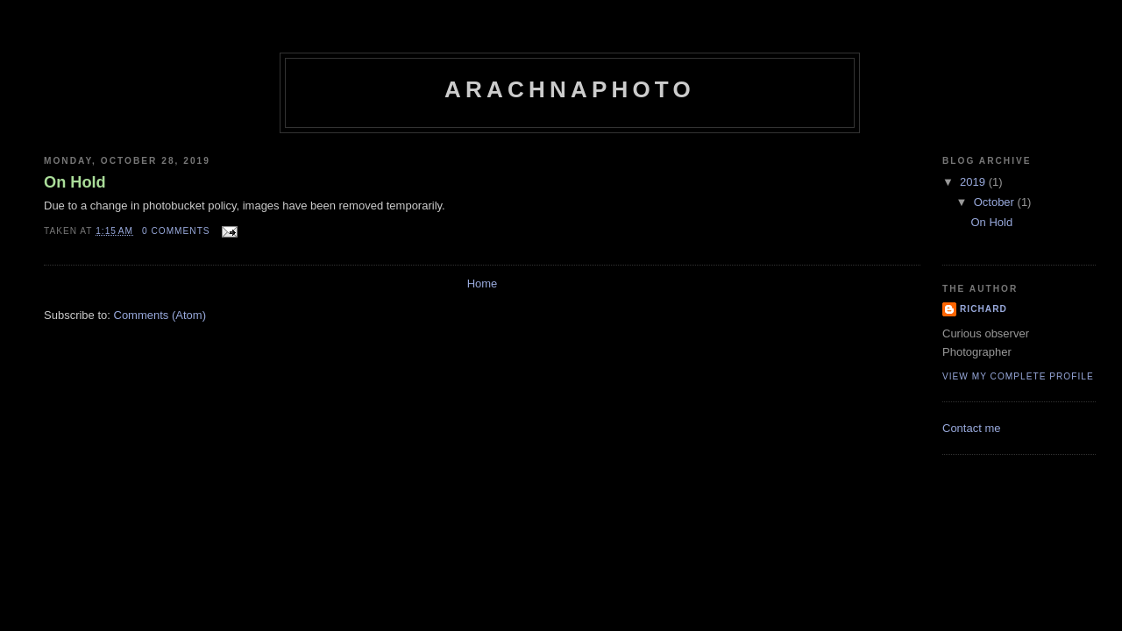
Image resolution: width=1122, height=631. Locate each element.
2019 (974, 181)
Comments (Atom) (160, 315)
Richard (983, 309)
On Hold (75, 182)
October (996, 202)
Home (482, 283)
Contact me (971, 428)
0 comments (176, 231)
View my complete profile (1018, 376)
